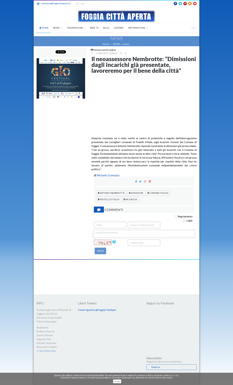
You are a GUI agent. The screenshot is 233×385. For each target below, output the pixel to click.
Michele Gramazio (108, 175)
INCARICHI (130, 199)
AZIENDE (119, 27)
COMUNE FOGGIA (158, 193)
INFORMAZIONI (138, 28)
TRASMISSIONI (76, 28)
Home (105, 43)
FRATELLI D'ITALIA (108, 199)
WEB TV (94, 27)
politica (126, 44)
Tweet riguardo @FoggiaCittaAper (97, 309)
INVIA (100, 250)
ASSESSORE (136, 193)
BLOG (106, 27)
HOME (44, 27)
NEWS (57, 28)
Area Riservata (46, 350)
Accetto (117, 381)
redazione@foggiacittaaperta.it (53, 3)
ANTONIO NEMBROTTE (111, 193)
